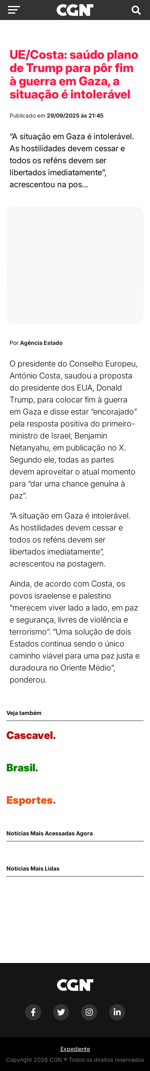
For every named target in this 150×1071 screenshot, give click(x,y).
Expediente (75, 1048)
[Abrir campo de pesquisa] (136, 10)
